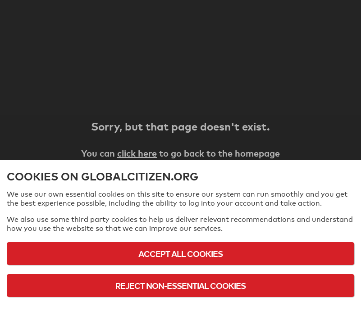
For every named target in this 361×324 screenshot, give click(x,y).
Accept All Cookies (180, 253)
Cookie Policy (180, 310)
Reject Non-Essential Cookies (180, 285)
